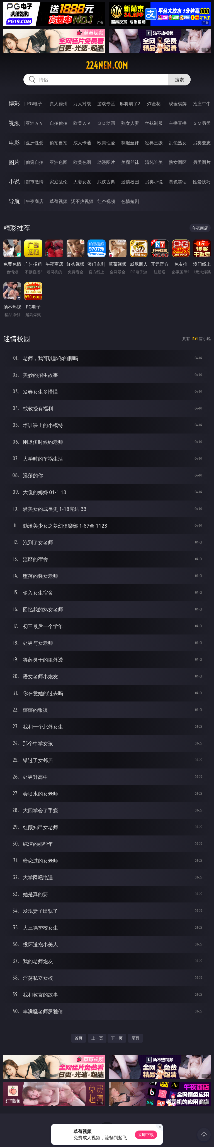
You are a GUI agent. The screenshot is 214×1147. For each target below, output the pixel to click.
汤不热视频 (82, 201)
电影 (14, 142)
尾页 (135, 1038)
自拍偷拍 (58, 123)
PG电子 (34, 103)
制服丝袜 (130, 143)
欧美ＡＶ (82, 123)
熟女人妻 (130, 123)
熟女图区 (178, 162)
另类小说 (154, 182)
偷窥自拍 (34, 162)
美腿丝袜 (130, 162)
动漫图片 (106, 162)
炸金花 (153, 103)
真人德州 (58, 103)
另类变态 (202, 143)
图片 (14, 162)
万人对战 (82, 103)
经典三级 (154, 143)
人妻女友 (82, 182)
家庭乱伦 (58, 182)
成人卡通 (82, 143)
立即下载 (146, 1134)
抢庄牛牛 (202, 103)
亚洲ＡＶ (34, 123)
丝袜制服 (154, 123)
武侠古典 (106, 182)
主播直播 (178, 123)
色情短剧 (130, 201)
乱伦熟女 (178, 143)
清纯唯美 (154, 162)
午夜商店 (34, 201)
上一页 (97, 1038)
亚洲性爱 (34, 143)
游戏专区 (106, 103)
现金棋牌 (178, 103)
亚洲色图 (58, 162)
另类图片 (202, 162)
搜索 (179, 79)
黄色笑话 (178, 182)
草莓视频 (58, 201)
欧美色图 (82, 162)
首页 (78, 1038)
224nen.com (107, 65)
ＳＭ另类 (202, 123)
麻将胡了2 (130, 103)
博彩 (14, 103)
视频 (14, 123)
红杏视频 (106, 201)
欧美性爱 (106, 143)
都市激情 (34, 182)
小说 (14, 181)
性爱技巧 (202, 182)
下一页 (117, 1038)
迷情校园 (130, 182)
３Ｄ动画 (106, 123)
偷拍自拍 (58, 143)
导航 (14, 201)
